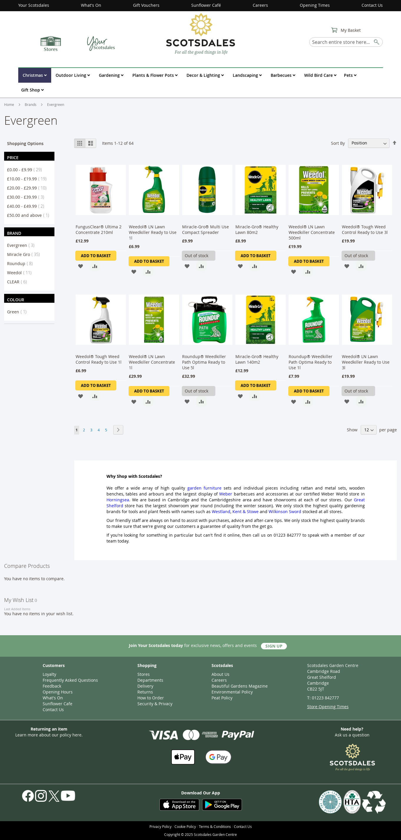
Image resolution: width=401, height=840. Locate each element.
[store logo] (200, 33)
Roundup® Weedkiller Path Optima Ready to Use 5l (204, 362)
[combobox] (346, 42)
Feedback (52, 686)
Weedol (21, 272)
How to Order (150, 698)
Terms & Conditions (215, 826)
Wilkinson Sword (285, 511)
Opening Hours (58, 692)
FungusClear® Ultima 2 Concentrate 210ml (99, 229)
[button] (80, 266)
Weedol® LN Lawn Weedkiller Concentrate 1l (152, 362)
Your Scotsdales (33, 5)
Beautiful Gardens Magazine (240, 686)
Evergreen (22, 245)
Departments (150, 680)
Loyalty (49, 674)
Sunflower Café (206, 5)
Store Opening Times (328, 706)
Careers (260, 5)
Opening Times (315, 5)
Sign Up (273, 646)
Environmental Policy (232, 692)
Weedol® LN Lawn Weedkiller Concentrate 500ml (312, 232)
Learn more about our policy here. (49, 735)
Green (18, 312)
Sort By (338, 143)
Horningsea (118, 500)
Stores (143, 674)
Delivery (145, 686)
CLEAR (18, 282)
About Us (220, 674)
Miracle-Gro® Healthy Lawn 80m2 (256, 229)
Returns (145, 692)
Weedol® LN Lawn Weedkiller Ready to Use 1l (153, 232)
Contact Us (372, 5)
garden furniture (204, 488)
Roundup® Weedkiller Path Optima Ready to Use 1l (310, 362)
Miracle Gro (25, 254)
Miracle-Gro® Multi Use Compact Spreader (205, 229)
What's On (91, 5)
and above (30, 215)
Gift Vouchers (146, 5)
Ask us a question (352, 735)
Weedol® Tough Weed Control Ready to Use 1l (99, 359)
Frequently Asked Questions (70, 680)
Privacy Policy (160, 826)
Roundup (21, 263)
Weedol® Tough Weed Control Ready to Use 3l (365, 229)
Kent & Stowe (245, 511)
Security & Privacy (154, 703)
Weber (225, 494)
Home (9, 104)
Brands (31, 104)
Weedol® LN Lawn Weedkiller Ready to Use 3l (366, 362)
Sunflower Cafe (57, 703)
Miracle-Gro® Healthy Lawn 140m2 (256, 359)
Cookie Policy (185, 826)
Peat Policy (222, 698)
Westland (221, 511)
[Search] (377, 41)
